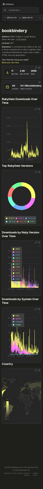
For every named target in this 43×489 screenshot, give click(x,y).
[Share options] (36, 68)
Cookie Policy (35, 474)
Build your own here (10, 62)
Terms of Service (27, 474)
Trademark (7, 473)
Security (20, 473)
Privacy (14, 473)
